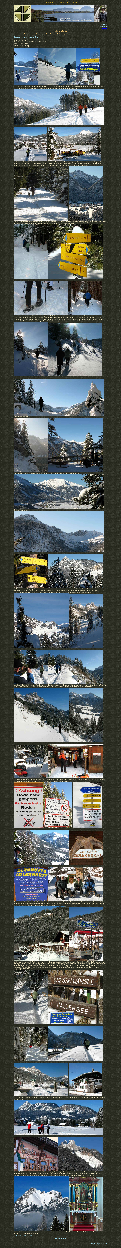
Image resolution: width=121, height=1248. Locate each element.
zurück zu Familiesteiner (99, 1245)
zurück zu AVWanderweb (99, 1243)
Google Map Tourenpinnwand (23, 1235)
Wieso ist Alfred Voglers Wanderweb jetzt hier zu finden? (60, 2)
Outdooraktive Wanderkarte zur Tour (26, 37)
